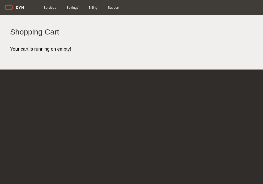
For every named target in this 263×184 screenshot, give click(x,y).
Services (60, 7)
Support (124, 7)
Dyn (28, 9)
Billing (104, 7)
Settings (83, 7)
